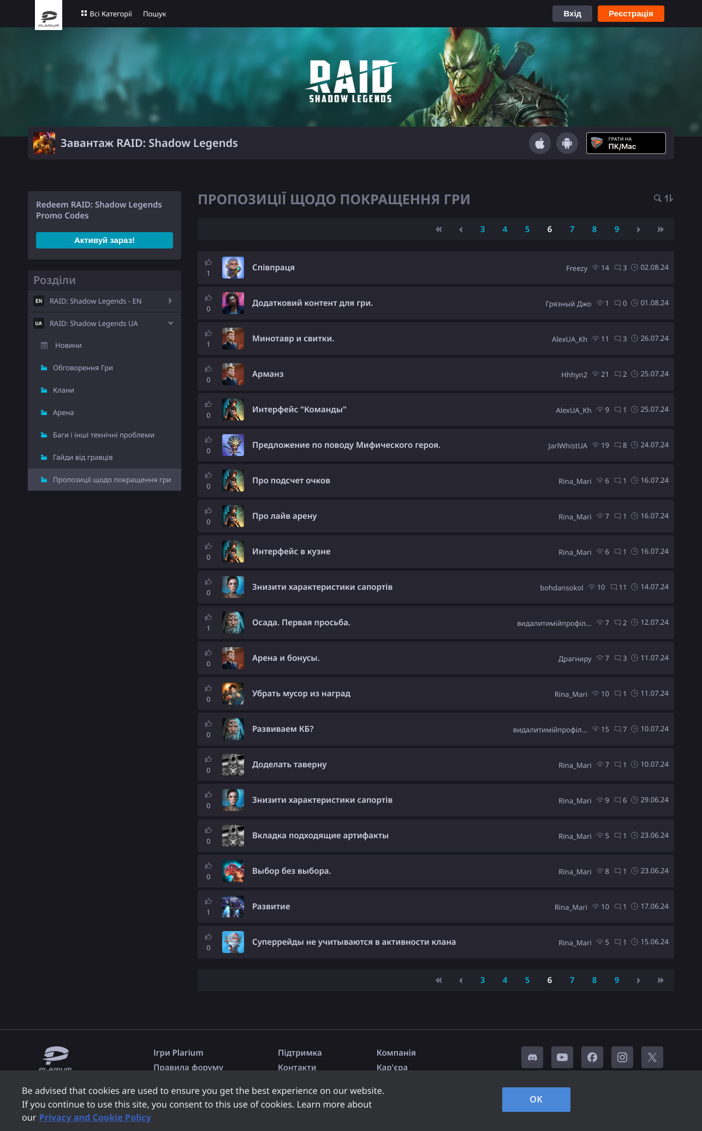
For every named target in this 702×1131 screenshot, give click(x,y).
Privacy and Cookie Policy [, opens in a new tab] (95, 1117)
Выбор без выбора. (291, 871)
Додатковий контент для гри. (312, 303)
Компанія (396, 1052)
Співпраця (273, 267)
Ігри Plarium (178, 1052)
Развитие (271, 906)
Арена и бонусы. (286, 658)
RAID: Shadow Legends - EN (96, 301)
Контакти (297, 1067)
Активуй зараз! (104, 240)
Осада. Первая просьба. (301, 622)
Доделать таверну (289, 764)
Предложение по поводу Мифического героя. (346, 445)
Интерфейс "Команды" (299, 409)
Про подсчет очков (291, 480)
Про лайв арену (284, 516)
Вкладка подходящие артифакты (320, 835)
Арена (63, 412)
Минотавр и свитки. (293, 338)
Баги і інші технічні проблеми (103, 435)
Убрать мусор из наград (301, 693)
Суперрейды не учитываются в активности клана (354, 942)
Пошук (154, 14)
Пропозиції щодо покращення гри (112, 479)
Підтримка (300, 1052)
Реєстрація (631, 13)
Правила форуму (188, 1067)
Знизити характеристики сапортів (322, 587)
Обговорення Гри (83, 367)
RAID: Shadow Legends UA (94, 323)
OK (536, 1099)
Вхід (572, 13)
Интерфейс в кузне (291, 551)
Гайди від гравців (83, 457)
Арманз (268, 374)
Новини (68, 345)
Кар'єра (392, 1067)
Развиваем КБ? (282, 729)
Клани (63, 390)
